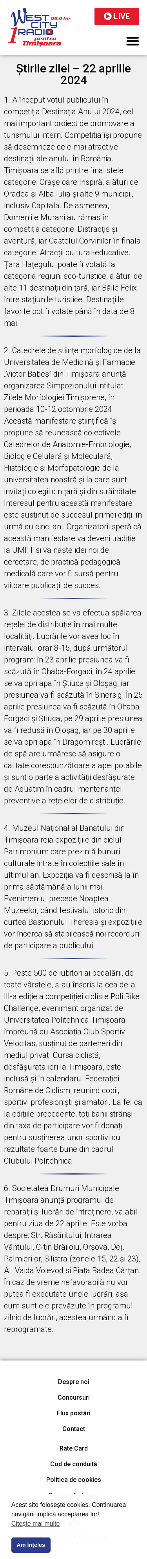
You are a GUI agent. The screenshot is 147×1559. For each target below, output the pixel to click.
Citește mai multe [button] (35, 1523)
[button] (133, 41)
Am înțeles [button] (30, 1545)
